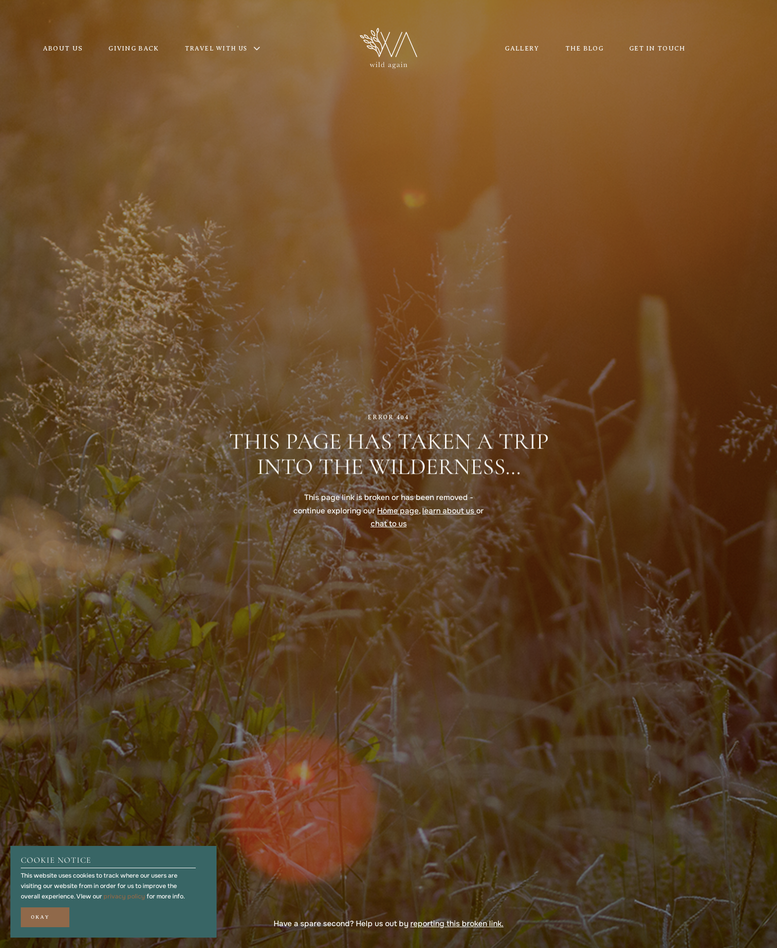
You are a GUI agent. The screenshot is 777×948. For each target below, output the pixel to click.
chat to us (389, 524)
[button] (45, 917)
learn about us (449, 511)
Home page (398, 511)
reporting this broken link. (456, 924)
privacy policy (124, 896)
